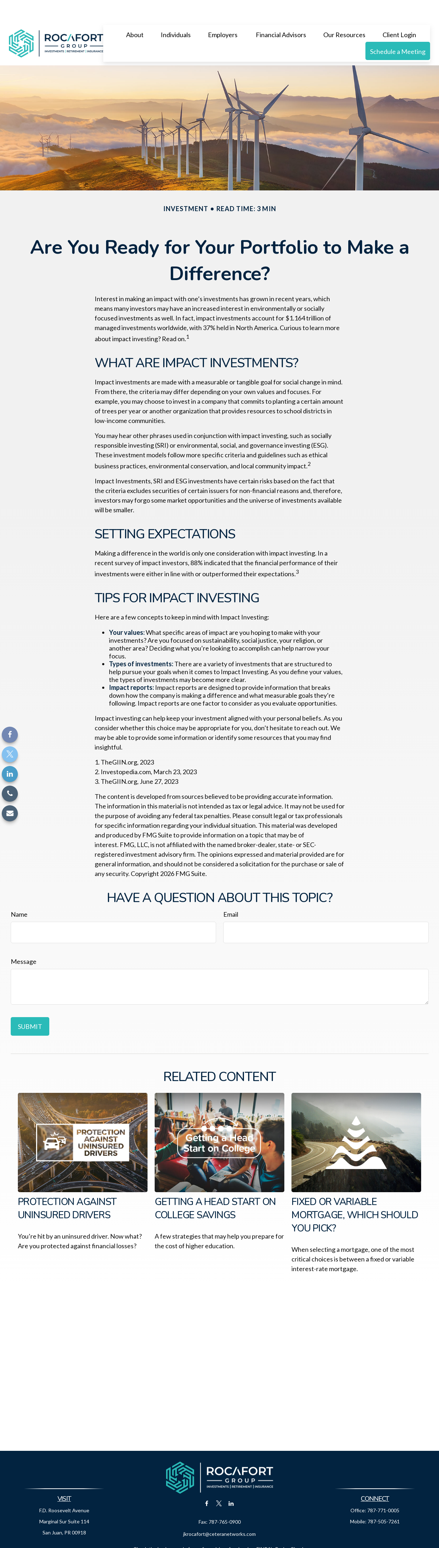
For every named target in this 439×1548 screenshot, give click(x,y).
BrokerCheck (290, 1527)
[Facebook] (10, 735)
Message (23, 940)
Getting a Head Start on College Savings (215, 1187)
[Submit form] (30, 1005)
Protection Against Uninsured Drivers (67, 1187)
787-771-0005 (383, 1489)
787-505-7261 (384, 1500)
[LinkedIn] (10, 774)
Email (230, 893)
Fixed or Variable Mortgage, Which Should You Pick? (354, 1194)
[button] (135, 12)
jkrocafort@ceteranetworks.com (219, 1512)
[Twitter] (10, 754)
